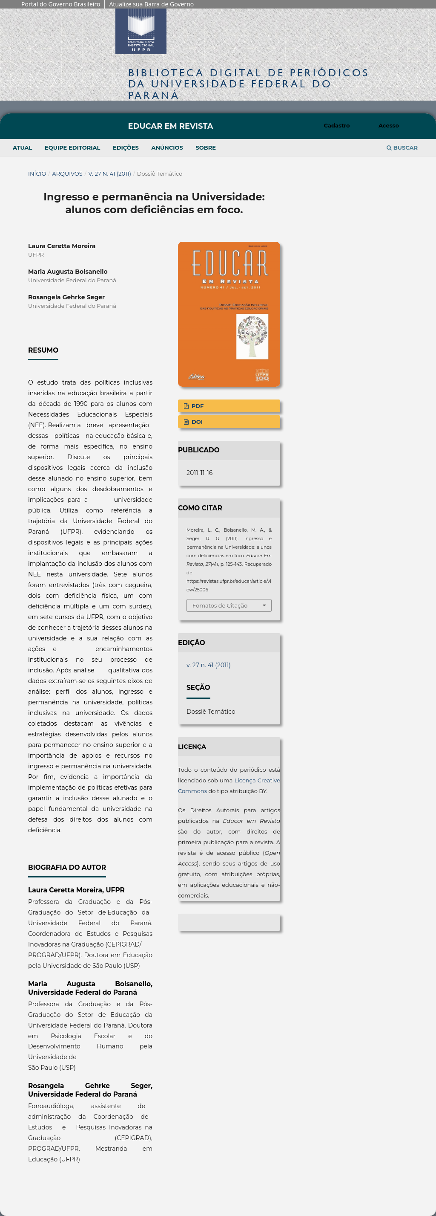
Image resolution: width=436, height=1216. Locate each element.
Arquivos (67, 173)
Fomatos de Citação (219, 605)
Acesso (389, 125)
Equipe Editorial (72, 147)
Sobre (205, 147)
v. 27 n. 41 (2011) (110, 173)
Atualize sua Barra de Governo (151, 4)
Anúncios (167, 147)
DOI (196, 421)
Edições (126, 147)
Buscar (402, 147)
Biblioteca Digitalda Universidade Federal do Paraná (249, 84)
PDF (197, 405)
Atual (22, 147)
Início (37, 173)
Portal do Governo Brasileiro (60, 4)
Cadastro (337, 125)
